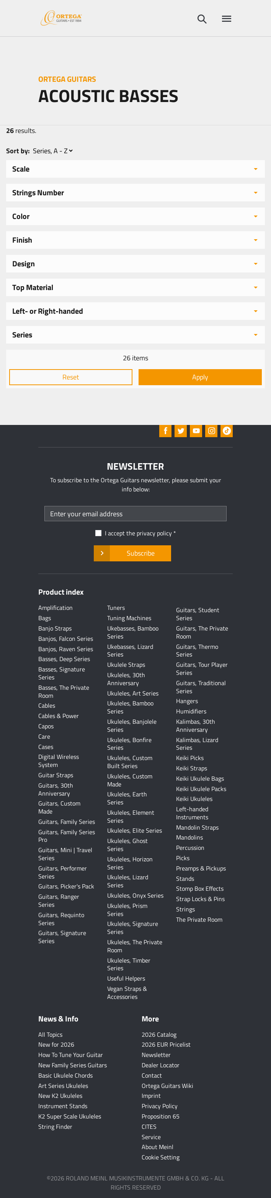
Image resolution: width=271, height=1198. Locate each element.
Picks (182, 857)
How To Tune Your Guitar (70, 1054)
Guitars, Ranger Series (58, 900)
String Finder (55, 1126)
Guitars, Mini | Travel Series (65, 853)
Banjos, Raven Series (65, 648)
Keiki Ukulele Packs (201, 788)
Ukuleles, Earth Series (127, 798)
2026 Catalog (159, 1034)
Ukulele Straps (126, 664)
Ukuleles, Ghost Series (127, 844)
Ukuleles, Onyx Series (135, 895)
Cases (45, 746)
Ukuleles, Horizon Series (130, 863)
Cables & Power (58, 715)
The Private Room (199, 919)
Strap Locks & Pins (200, 898)
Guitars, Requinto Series (61, 918)
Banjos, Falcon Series (65, 638)
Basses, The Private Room (63, 691)
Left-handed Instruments (192, 813)
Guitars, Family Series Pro (66, 836)
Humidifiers (191, 711)
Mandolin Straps (197, 827)
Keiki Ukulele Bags (200, 778)
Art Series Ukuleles (63, 1085)
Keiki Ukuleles (194, 798)
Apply (200, 377)
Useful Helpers (126, 978)
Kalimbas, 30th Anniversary (195, 725)
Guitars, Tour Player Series (202, 668)
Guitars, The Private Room (202, 632)
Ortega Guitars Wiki (167, 1085)
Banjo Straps (55, 628)
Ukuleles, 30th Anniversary (126, 678)
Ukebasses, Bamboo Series (132, 632)
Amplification (55, 607)
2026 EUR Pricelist (166, 1044)
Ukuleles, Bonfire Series (129, 743)
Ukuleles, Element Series (130, 816)
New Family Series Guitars (72, 1065)
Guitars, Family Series (66, 821)
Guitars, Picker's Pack (66, 886)
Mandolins (189, 837)
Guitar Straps (55, 775)
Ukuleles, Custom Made (129, 780)
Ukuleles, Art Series (132, 693)
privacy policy (154, 533)
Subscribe (132, 553)
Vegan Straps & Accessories (127, 992)
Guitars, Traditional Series (201, 686)
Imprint (151, 1095)
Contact (152, 1075)
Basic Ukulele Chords (65, 1075)
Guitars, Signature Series (62, 936)
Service (151, 1136)
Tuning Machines (129, 618)
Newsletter (156, 1054)
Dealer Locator (161, 1065)
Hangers (187, 700)
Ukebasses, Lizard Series (130, 650)
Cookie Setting (161, 1157)
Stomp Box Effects (200, 888)
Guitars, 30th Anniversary (55, 789)
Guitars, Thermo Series (197, 650)
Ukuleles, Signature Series (132, 927)
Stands (185, 878)
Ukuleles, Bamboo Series (130, 707)
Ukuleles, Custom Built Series (129, 761)
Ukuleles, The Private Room (134, 946)
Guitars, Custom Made (59, 807)
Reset (71, 377)
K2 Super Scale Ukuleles (69, 1116)
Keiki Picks (190, 757)
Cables (46, 705)
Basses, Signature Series (61, 673)
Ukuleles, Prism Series (127, 909)
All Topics (50, 1034)
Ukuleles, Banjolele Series (132, 725)
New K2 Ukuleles (60, 1095)
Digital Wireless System (58, 760)
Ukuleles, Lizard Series (127, 881)
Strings (185, 909)
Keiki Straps (191, 768)
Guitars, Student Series (197, 614)
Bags (44, 618)
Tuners (116, 607)
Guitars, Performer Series (62, 872)
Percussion (190, 847)
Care (44, 736)
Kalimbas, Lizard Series (197, 743)
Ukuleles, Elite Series (134, 830)
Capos (46, 726)
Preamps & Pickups (201, 868)
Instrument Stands (62, 1105)
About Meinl (157, 1146)
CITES (149, 1126)
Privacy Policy (160, 1105)
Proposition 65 (161, 1116)
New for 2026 (56, 1044)
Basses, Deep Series (64, 658)
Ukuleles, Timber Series (128, 964)
